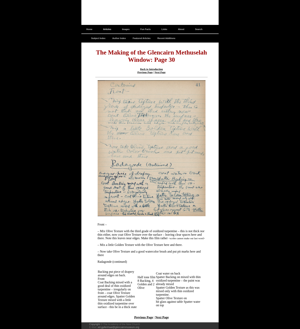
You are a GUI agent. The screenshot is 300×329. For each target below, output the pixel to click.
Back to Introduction (151, 69)
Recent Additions (166, 38)
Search (198, 29)
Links (164, 29)
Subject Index (98, 38)
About (181, 29)
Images (126, 29)
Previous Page (145, 72)
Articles (107, 29)
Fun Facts (145, 29)
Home (89, 29)
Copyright (94, 324)
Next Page (160, 72)
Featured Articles (142, 38)
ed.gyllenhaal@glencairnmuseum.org (118, 327)
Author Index (119, 38)
